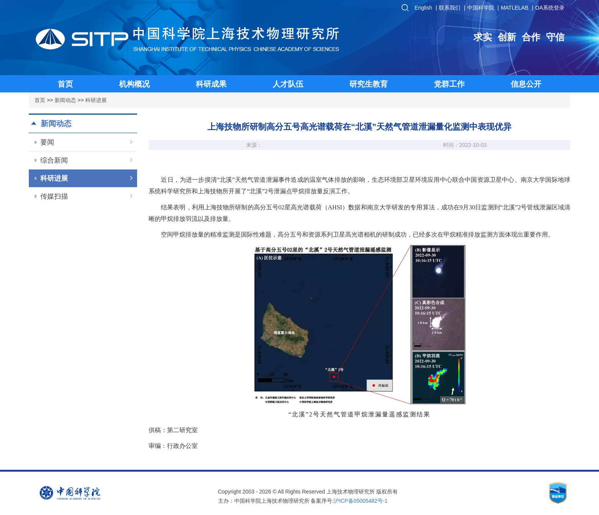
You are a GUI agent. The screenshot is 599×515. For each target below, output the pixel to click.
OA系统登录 (549, 8)
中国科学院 (480, 8)
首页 (40, 100)
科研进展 (96, 100)
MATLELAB (514, 8)
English (423, 8)
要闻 (86, 142)
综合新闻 (86, 160)
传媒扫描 (86, 196)
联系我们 (449, 8)
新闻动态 (65, 100)
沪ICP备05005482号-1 (360, 501)
